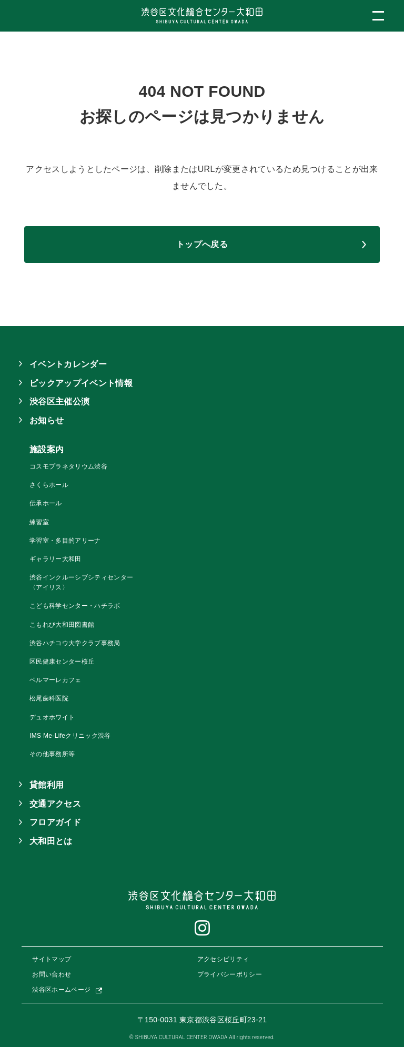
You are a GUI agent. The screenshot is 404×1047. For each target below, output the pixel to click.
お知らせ (46, 420)
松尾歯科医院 (48, 698)
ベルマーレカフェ (55, 680)
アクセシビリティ (223, 959)
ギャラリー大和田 (55, 559)
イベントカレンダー (68, 364)
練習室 (39, 522)
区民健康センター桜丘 (61, 661)
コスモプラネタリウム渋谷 (68, 466)
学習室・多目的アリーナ (65, 540)
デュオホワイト (52, 717)
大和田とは (51, 841)
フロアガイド (55, 822)
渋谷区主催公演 (59, 401)
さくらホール (48, 485)
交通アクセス (55, 803)
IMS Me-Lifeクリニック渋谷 (69, 735)
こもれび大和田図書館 (61, 624)
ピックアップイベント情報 (81, 383)
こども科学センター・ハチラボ (74, 605)
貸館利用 (46, 784)
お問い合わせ (51, 974)
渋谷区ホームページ (61, 989)
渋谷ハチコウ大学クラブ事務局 (74, 643)
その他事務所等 (52, 754)
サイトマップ (51, 959)
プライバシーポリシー (229, 974)
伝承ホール (45, 503)
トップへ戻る (202, 244)
